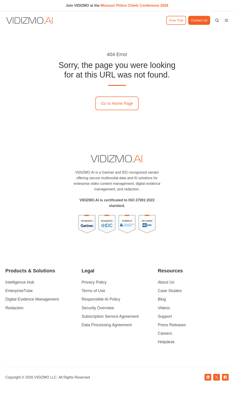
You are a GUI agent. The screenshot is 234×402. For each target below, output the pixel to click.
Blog (162, 299)
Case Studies (170, 290)
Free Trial (176, 20)
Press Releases (172, 325)
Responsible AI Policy (100, 299)
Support (165, 316)
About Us (166, 282)
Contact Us (199, 20)
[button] (217, 20)
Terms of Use (93, 290)
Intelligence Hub (19, 282)
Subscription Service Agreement (110, 316)
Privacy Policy (94, 282)
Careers (165, 333)
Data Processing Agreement (106, 325)
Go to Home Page (117, 103)
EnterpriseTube (19, 290)
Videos (164, 308)
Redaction (14, 308)
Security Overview (97, 308)
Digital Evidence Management (32, 299)
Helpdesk (166, 342)
